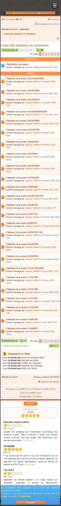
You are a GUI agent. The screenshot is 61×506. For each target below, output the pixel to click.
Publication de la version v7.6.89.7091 (22, 319)
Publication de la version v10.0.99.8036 (22, 177)
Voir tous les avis (30, 409)
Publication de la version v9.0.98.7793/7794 (24, 196)
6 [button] (55, 54)
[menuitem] (19, 19)
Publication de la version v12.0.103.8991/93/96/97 (26, 111)
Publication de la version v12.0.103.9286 (22, 90)
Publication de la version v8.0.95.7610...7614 (24, 232)
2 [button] (42, 54)
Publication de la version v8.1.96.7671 (21, 223)
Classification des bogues (17, 64)
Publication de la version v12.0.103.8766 (22, 129)
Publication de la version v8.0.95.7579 (22, 244)
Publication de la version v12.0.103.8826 (22, 120)
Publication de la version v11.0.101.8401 (22, 154)
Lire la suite (28, 440)
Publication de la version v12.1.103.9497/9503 (25, 78)
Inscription (43, 13)
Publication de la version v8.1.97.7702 (22, 214)
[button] (58, 54)
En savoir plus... (25, 496)
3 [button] (45, 54)
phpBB (21, 389)
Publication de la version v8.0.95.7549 (22, 256)
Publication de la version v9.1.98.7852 (22, 187)
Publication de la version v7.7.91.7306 (22, 298)
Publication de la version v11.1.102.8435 (22, 142)
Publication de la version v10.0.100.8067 (23, 166)
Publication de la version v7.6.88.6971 (22, 328)
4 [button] (49, 54)
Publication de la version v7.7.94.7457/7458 (24, 268)
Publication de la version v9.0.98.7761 (22, 205)
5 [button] (52, 54)
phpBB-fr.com (35, 392)
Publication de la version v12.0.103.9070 (23, 99)
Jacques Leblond (32, 67)
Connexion (18, 13)
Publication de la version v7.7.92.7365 (22, 289)
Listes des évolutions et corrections (25, 45)
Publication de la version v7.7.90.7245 (22, 307)
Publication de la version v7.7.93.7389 (22, 277)
